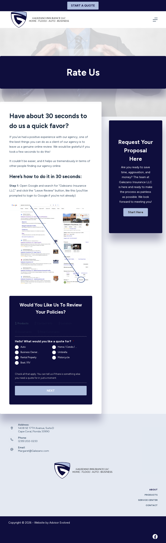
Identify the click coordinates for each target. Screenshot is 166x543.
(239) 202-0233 (27, 440)
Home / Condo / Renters (69, 347)
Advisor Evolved (59, 522)
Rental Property (28, 357)
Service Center (148, 499)
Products (151, 494)
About (153, 489)
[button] (135, 212)
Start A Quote (83, 5)
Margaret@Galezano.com (33, 450)
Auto (23, 347)
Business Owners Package (31, 352)
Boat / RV (25, 362)
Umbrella (62, 352)
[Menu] (155, 19)
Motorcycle (63, 357)
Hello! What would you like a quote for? (44, 341)
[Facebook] (155, 535)
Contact (152, 504)
